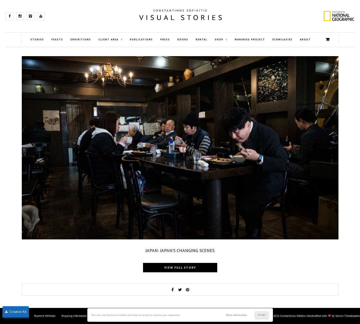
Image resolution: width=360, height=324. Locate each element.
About (305, 39)
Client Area (108, 39)
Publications (141, 39)
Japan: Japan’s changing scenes (180, 250)
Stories (37, 39)
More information (236, 315)
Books (182, 39)
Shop (219, 39)
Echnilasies (282, 39)
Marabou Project (250, 39)
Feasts (57, 39)
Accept (262, 314)
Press (165, 39)
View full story (180, 267)
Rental (201, 39)
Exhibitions (81, 39)
